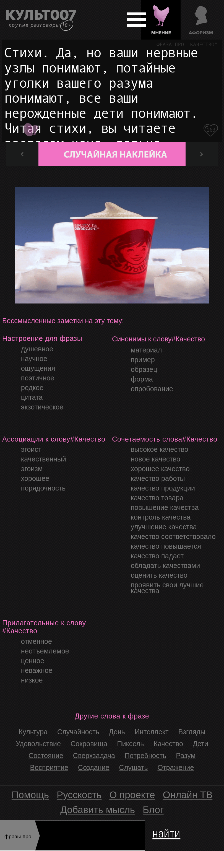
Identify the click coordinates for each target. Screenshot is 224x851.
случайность (78, 732)
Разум (186, 755)
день (117, 732)
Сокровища (89, 744)
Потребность (145, 755)
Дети (200, 744)
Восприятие (49, 767)
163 (211, 130)
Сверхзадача (94, 755)
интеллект (152, 732)
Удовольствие (38, 744)
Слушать (133, 767)
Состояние (45, 755)
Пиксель (130, 744)
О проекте (132, 794)
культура (33, 732)
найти (166, 832)
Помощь (30, 794)
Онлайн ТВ (187, 794)
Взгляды (191, 732)
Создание (94, 767)
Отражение (175, 767)
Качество (168, 744)
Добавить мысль (97, 809)
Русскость (79, 794)
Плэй (30, 128)
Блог (153, 809)
